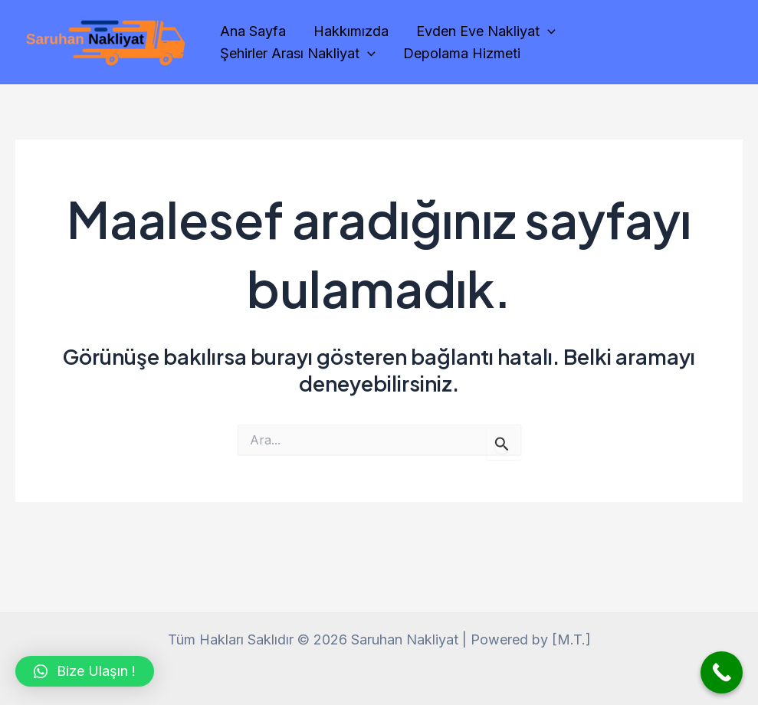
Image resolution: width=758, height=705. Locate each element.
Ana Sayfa (253, 31)
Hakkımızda (351, 31)
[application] (548, 32)
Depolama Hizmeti (461, 53)
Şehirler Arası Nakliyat (298, 54)
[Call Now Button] (722, 672)
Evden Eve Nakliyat (486, 32)
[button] (84, 671)
